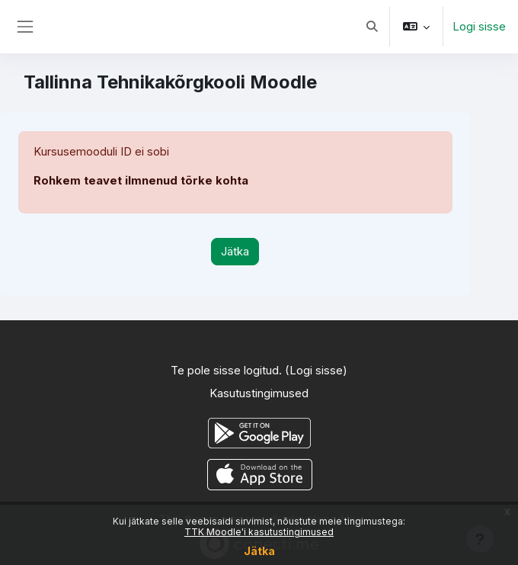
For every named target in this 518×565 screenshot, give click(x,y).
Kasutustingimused (259, 393)
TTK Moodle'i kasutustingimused (259, 532)
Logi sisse (479, 27)
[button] (371, 26)
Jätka (259, 550)
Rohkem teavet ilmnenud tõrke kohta (141, 181)
